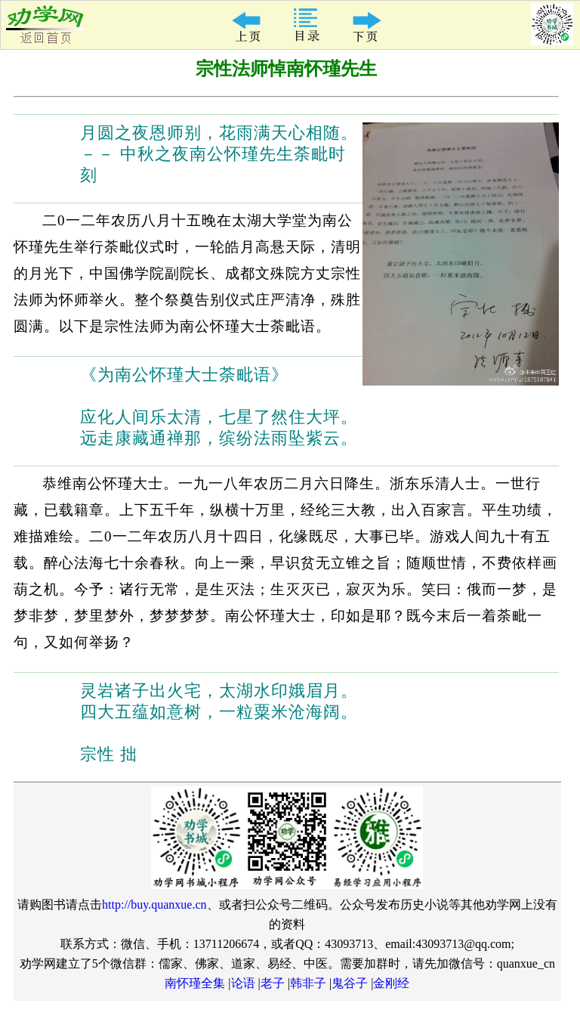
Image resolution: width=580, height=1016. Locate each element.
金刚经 (391, 983)
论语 (243, 983)
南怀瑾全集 (195, 983)
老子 (273, 983)
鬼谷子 (350, 983)
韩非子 (308, 983)
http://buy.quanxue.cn (154, 904)
